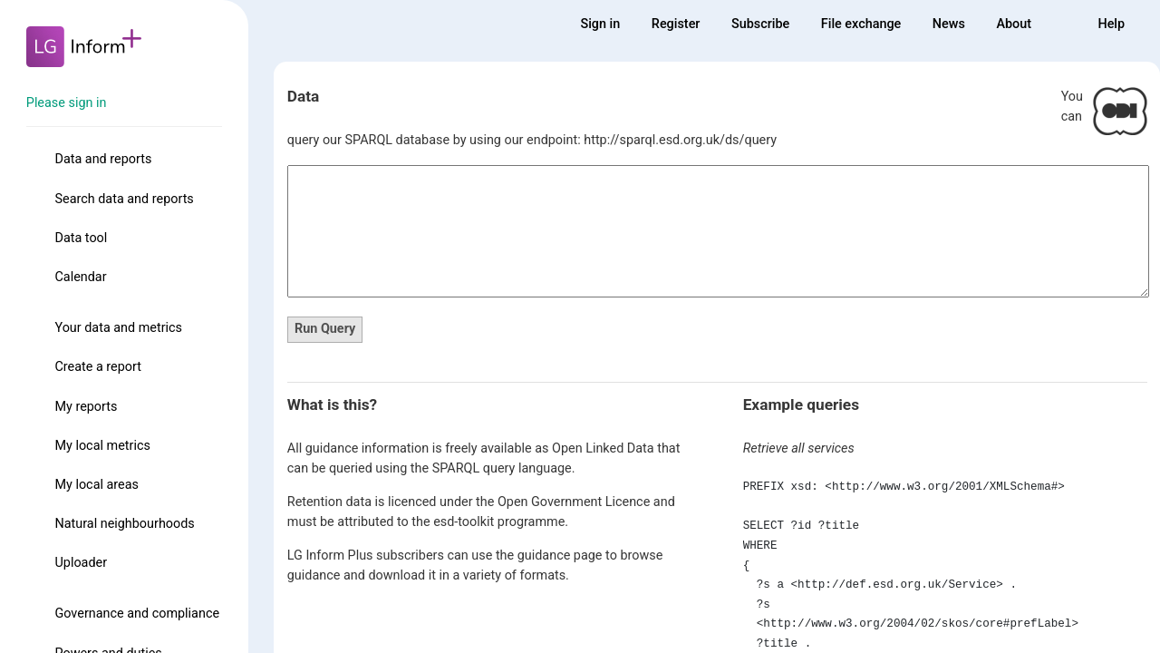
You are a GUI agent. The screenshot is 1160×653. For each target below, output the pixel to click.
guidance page (560, 555)
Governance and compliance (136, 613)
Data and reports (102, 159)
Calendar (80, 277)
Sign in (600, 24)
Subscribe (760, 24)
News (949, 24)
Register (676, 24)
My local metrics (102, 445)
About (1013, 24)
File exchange (861, 24)
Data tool (80, 238)
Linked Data (619, 448)
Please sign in (66, 103)
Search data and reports (123, 199)
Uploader (80, 562)
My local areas (96, 484)
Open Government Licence (574, 502)
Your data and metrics (118, 328)
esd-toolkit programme (499, 522)
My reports (85, 406)
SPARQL (456, 468)
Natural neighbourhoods (124, 523)
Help (1111, 24)
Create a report (97, 367)
